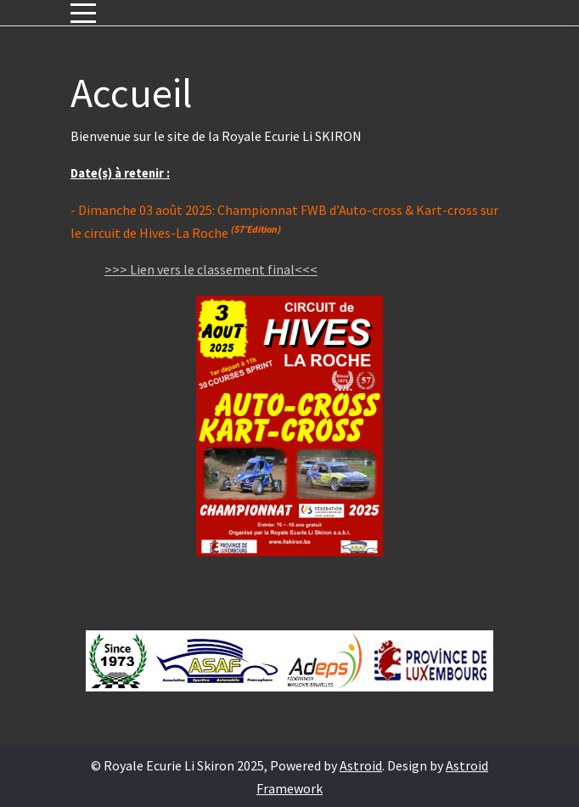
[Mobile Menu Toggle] (83, 12)
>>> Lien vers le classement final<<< (211, 269)
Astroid (361, 765)
